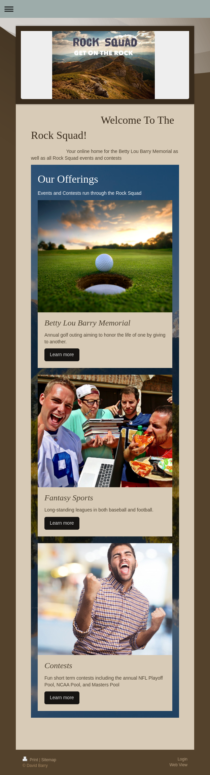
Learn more (62, 354)
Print (31, 759)
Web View (178, 765)
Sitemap (48, 759)
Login (182, 759)
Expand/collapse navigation (105, 9)
